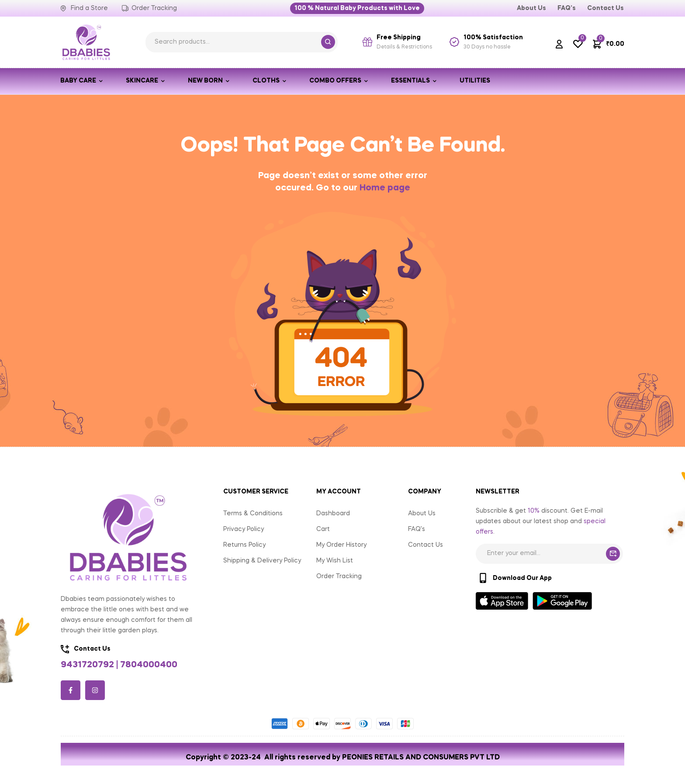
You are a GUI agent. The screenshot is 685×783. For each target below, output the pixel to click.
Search (328, 42)
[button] (357, 8)
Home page (385, 188)
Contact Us (425, 545)
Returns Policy (244, 545)
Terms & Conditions (253, 514)
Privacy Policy (243, 529)
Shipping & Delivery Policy (262, 561)
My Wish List (334, 561)
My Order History (341, 545)
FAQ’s (416, 529)
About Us (422, 514)
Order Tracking (339, 576)
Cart (323, 529)
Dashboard (333, 514)
